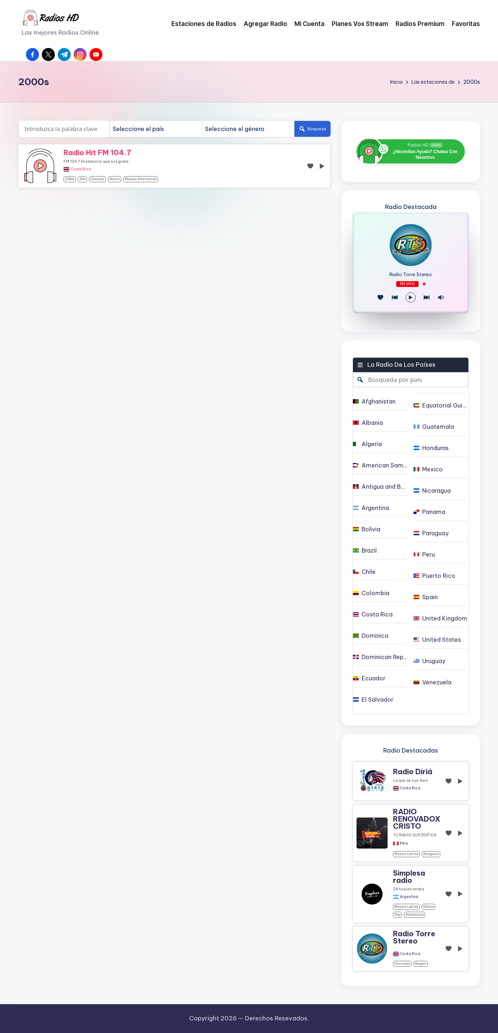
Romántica (415, 914)
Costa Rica (80, 169)
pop (397, 914)
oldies (428, 906)
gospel (420, 964)
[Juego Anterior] (394, 297)
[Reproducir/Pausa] (411, 297)
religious (431, 854)
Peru (404, 843)
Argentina (409, 897)
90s (82, 179)
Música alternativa (141, 179)
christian (402, 964)
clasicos (97, 179)
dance (114, 179)
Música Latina (406, 854)
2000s (69, 179)
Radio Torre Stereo (410, 274)
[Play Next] (426, 297)
